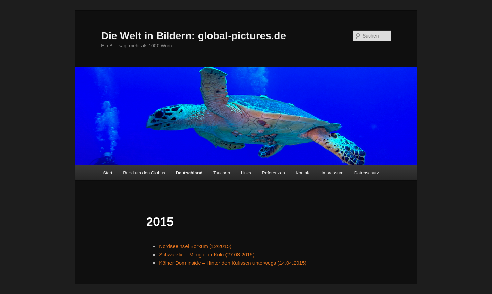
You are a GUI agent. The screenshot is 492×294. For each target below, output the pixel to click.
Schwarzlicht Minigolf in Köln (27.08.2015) (206, 255)
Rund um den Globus (144, 172)
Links (246, 172)
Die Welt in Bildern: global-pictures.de (193, 35)
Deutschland (189, 172)
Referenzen (273, 172)
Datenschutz (366, 172)
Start (107, 172)
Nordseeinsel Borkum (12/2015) (195, 246)
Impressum (332, 172)
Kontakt (303, 172)
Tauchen (221, 172)
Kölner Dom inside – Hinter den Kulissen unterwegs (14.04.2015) (232, 263)
